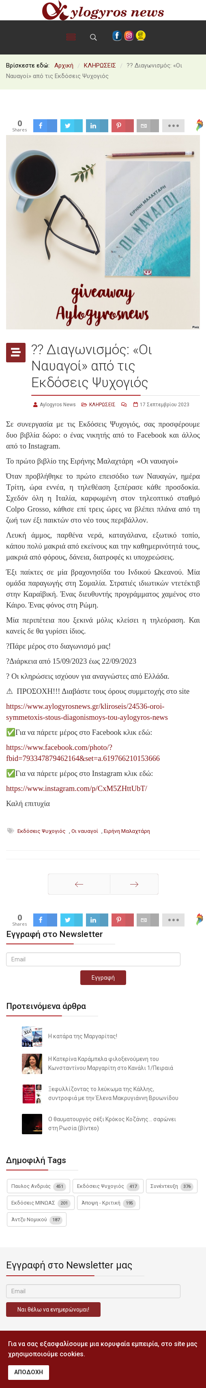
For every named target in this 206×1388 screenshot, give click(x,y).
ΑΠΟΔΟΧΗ (28, 1372)
